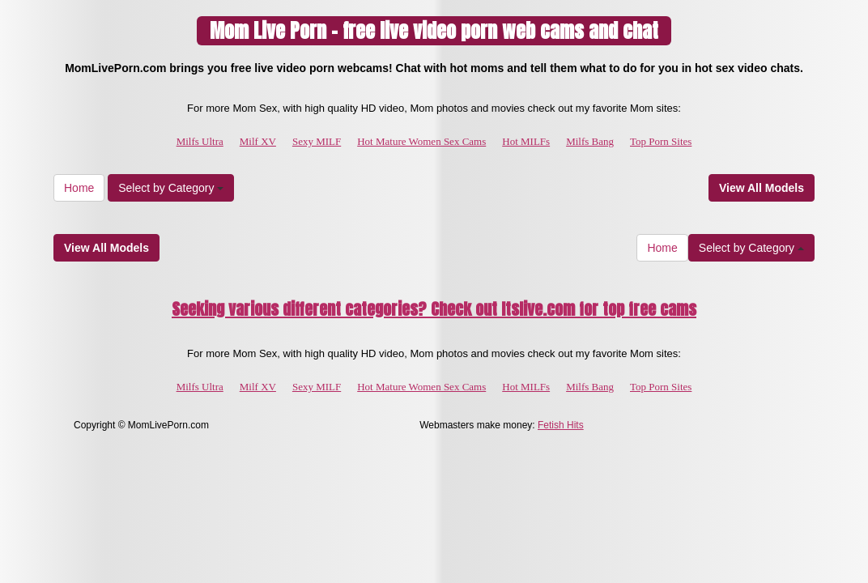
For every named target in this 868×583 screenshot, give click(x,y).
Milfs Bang (590, 141)
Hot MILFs (526, 141)
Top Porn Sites (660, 141)
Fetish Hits (561, 425)
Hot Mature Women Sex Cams (421, 141)
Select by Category (170, 187)
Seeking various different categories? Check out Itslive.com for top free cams (434, 308)
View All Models (761, 187)
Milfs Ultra (200, 141)
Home (79, 187)
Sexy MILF (316, 141)
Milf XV (258, 141)
